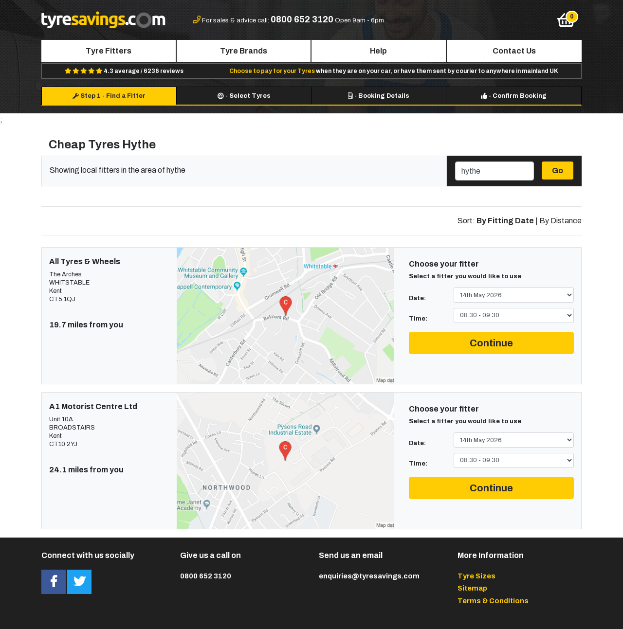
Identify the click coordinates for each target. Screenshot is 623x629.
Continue (491, 343)
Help (378, 51)
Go (557, 170)
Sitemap (472, 588)
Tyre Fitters (108, 51)
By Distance (560, 220)
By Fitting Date (505, 220)
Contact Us (514, 51)
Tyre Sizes (476, 576)
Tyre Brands (243, 51)
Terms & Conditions (493, 601)
